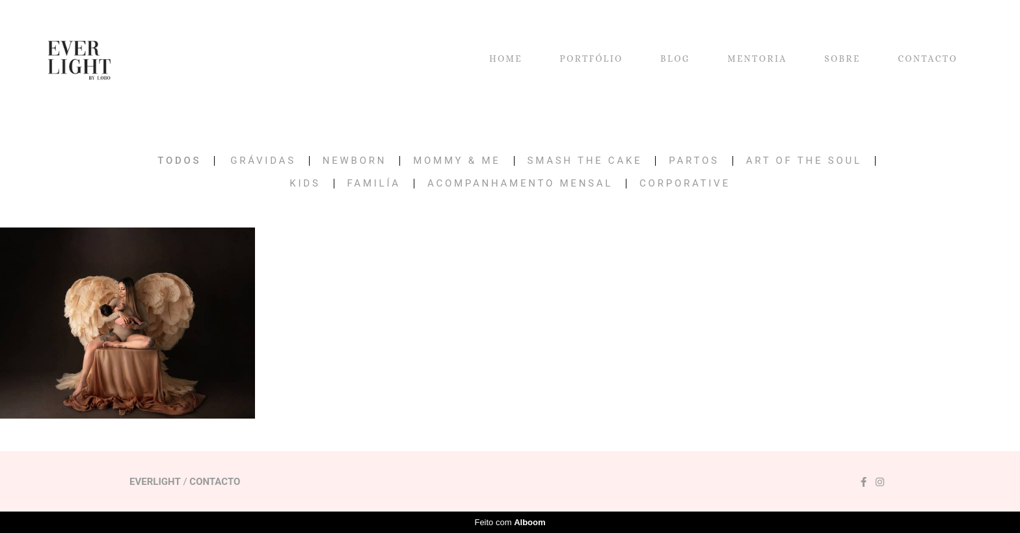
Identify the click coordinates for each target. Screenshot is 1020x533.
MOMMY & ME (456, 161)
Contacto (214, 482)
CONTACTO (928, 58)
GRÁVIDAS (263, 161)
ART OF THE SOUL (804, 161)
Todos (179, 161)
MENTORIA (756, 58)
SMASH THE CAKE (585, 161)
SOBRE (842, 58)
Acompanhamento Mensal (520, 183)
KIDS (304, 183)
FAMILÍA (374, 183)
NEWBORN (354, 161)
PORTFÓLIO (591, 58)
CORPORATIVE (685, 183)
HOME (505, 58)
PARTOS (694, 161)
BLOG (675, 58)
